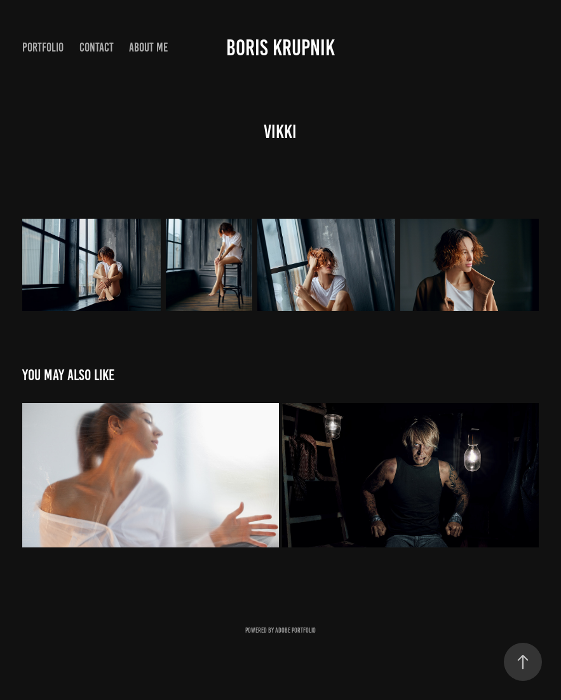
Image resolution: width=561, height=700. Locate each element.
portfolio (43, 47)
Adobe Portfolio (295, 630)
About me (148, 47)
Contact (96, 47)
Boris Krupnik (280, 48)
